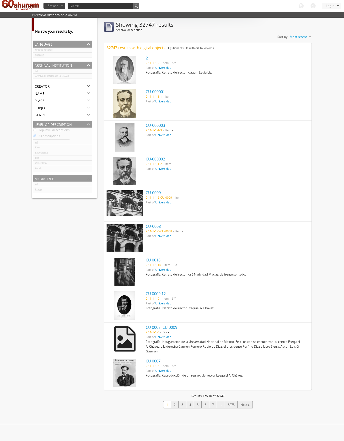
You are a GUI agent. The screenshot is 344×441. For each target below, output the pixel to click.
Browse (53, 6)
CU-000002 (155, 159)
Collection (41, 164)
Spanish (39, 56)
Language (301, 6)
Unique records (44, 50)
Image (38, 190)
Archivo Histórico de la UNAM (52, 77)
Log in (330, 6)
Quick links (313, 6)
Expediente (41, 153)
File (37, 158)
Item (37, 148)
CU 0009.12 (156, 293)
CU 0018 (153, 260)
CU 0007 (153, 361)
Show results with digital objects (191, 48)
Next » (245, 405)
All (36, 71)
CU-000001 (155, 91)
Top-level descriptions (51, 131)
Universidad (163, 67)
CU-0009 (153, 192)
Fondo (38, 169)
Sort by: (282, 37)
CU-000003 (155, 125)
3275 (231, 405)
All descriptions (46, 137)
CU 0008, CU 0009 (161, 327)
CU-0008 (153, 226)
